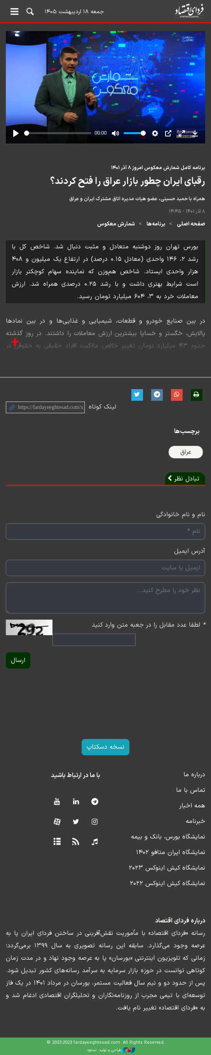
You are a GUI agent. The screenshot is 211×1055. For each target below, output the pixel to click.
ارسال (18, 660)
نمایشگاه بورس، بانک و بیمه (168, 837)
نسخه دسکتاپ (105, 747)
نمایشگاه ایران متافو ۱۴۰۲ (170, 852)
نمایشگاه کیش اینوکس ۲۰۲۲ (167, 883)
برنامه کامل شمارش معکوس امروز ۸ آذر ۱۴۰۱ (158, 167)
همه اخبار (192, 805)
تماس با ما (190, 790)
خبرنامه (195, 821)
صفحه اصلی (191, 224)
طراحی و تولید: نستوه (111, 1050)
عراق (185, 452)
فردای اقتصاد (105, 10)
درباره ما (194, 774)
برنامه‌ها (155, 224)
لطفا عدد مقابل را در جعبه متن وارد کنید (148, 625)
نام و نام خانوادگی (180, 514)
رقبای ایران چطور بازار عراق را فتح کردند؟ (127, 182)
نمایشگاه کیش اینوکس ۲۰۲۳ (167, 868)
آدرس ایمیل (189, 551)
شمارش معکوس (116, 224)
